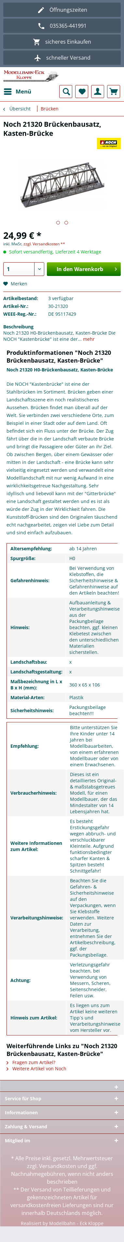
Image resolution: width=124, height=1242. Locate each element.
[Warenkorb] (113, 91)
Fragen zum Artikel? (31, 1062)
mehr (88, 339)
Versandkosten (57, 1166)
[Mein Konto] (97, 91)
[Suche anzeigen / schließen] (65, 91)
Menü (17, 90)
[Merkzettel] (81, 91)
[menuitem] (17, 91)
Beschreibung (18, 327)
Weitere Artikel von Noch (36, 1068)
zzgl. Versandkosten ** (44, 244)
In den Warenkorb (87, 268)
